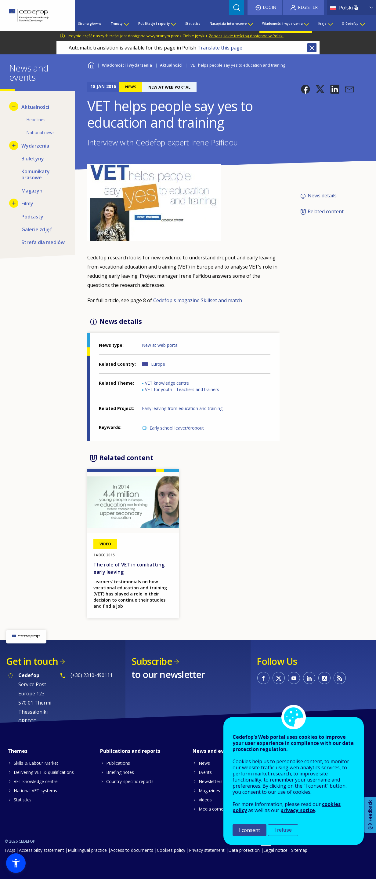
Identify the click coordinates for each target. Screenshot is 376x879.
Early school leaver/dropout (177, 428)
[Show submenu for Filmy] (13, 203)
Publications (118, 763)
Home (91, 64)
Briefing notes (120, 772)
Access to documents (131, 850)
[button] (305, 89)
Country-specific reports (130, 781)
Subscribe (152, 661)
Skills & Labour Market (36, 763)
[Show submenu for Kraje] (329, 23)
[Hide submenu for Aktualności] (13, 106)
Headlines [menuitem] (35, 120)
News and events (214, 751)
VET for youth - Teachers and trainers (182, 389)
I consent (249, 830)
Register (308, 7)
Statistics (22, 800)
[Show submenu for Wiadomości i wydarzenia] (306, 23)
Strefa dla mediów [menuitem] (43, 242)
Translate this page (219, 47)
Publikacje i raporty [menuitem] (154, 23)
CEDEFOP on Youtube (294, 678)
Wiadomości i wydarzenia (127, 65)
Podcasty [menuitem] (32, 216)
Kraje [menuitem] (322, 23)
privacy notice (297, 810)
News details (322, 195)
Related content (326, 211)
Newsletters (210, 781)
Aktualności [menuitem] (35, 107)
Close (311, 47)
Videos (205, 800)
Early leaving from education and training (182, 408)
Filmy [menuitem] (27, 203)
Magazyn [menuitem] (31, 190)
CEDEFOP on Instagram (324, 678)
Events (205, 772)
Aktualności (171, 65)
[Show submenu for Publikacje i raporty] (173, 23)
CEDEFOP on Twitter (279, 678)
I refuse (283, 830)
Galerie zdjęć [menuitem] (36, 229)
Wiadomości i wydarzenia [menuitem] (282, 23)
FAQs (10, 850)
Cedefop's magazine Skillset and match (197, 300)
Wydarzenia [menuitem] (35, 145)
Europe (158, 364)
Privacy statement (207, 850)
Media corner (212, 809)
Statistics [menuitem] (192, 23)
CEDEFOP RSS (340, 678)
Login (269, 7)
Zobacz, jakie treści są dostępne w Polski (246, 35)
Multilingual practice (87, 850)
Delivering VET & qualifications (44, 772)
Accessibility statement (41, 850)
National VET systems (35, 790)
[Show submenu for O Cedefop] (362, 23)
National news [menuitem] (40, 132)
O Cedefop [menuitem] (350, 23)
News (204, 763)
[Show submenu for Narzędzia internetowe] (250, 23)
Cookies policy (171, 850)
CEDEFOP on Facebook (263, 678)
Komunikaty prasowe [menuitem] (35, 174)
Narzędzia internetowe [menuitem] (228, 23)
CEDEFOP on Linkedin (309, 678)
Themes (17, 751)
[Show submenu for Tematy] (126, 23)
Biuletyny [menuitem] (32, 158)
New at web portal (160, 345)
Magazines (209, 790)
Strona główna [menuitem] (90, 23)
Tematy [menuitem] (116, 23)
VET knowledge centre (167, 383)
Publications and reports (130, 751)
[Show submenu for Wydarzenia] (13, 145)
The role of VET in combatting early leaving (128, 568)
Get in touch (32, 661)
